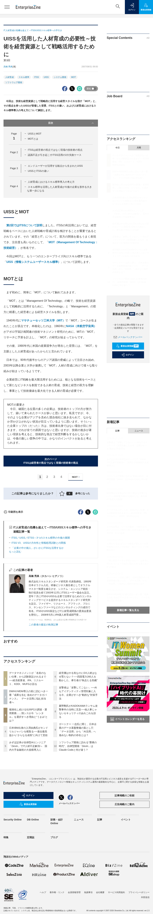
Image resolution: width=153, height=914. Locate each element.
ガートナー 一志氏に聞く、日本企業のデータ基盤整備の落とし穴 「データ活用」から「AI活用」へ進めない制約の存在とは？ (128, 580)
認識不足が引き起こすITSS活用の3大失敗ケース (54, 155)
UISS (46, 77)
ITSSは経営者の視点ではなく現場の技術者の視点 (55, 149)
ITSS (36, 77)
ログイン (127, 355)
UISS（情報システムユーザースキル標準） (33, 261)
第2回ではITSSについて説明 (24, 225)
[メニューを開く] (7, 7)
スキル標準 (24, 77)
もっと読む (15, 614)
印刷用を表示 (13, 575)
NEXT (76, 476)
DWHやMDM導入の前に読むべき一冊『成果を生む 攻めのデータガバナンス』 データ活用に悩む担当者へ (130, 174)
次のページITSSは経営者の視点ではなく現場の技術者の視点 (50, 461)
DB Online (33, 882)
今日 (117, 147)
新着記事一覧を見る (128, 610)
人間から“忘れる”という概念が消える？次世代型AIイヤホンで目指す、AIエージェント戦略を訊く (128, 546)
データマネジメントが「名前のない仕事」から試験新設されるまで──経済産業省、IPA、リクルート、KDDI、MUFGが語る (128, 513)
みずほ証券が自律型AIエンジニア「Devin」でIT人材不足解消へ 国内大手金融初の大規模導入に (28, 809)
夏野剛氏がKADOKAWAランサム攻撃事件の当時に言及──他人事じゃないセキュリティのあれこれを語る (130, 252)
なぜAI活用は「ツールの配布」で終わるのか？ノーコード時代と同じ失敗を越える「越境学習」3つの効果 (128, 530)
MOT (73, 77)
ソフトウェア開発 (13, 82)
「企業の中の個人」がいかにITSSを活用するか (37, 611)
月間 (139, 147)
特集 (6, 900)
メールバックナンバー (128, 337)
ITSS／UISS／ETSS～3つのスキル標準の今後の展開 (40, 601)
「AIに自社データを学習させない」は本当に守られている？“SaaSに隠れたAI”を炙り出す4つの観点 (128, 563)
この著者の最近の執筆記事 (43, 687)
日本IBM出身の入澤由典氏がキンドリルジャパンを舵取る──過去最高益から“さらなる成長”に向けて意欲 (28, 795)
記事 (117, 431)
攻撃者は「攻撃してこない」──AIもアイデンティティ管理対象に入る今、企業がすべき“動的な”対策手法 (130, 239)
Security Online (13, 882)
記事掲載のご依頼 (124, 858)
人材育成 (9, 77)
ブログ (54, 900)
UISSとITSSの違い (38, 171)
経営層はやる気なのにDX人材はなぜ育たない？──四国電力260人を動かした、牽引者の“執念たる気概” (78, 740)
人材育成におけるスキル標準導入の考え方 (51, 181)
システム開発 (60, 77)
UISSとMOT (35, 133)
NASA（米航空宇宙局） (81, 326)
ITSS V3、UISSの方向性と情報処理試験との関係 (38, 606)
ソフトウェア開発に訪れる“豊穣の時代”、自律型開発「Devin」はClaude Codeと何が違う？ (78, 809)
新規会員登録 (127, 346)
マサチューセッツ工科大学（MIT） (43, 320)
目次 (71, 123)
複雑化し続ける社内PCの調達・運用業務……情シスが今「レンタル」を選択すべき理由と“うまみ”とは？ (130, 187)
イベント (126, 882)
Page (14, 152)
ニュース (139, 431)
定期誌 (30, 900)
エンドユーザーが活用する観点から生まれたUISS (55, 165)
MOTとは (33, 138)
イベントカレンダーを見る (127, 719)
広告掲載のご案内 (124, 867)
